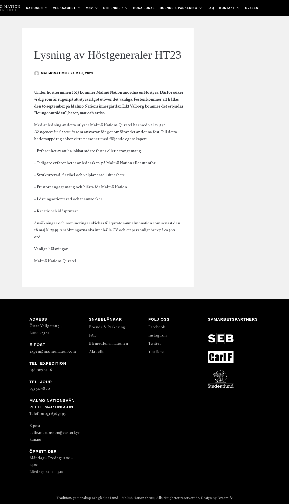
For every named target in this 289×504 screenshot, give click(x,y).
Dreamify (224, 498)
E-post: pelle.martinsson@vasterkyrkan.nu (54, 432)
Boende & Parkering (107, 327)
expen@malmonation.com (52, 351)
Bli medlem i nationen (108, 343)
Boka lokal (144, 7)
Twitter (154, 343)
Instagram (157, 335)
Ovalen (251, 7)
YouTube (156, 351)
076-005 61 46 (40, 370)
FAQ (210, 7)
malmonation (54, 73)
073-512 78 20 (39, 388)
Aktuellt (96, 351)
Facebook (156, 327)
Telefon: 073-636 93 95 (47, 413)
